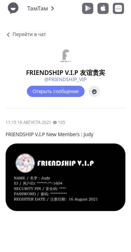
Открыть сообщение (55, 91)
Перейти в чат (26, 34)
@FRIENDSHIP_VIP (65, 79)
